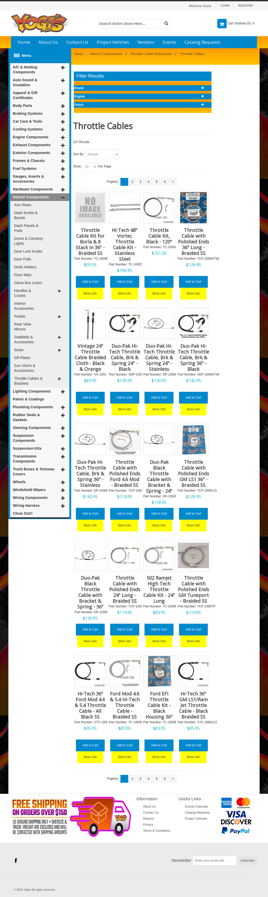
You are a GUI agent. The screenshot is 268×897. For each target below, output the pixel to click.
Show (77, 166)
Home (24, 42)
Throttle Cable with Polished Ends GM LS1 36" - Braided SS (193, 473)
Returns (148, 818)
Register (245, 5)
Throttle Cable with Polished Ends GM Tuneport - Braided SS (193, 589)
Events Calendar (196, 806)
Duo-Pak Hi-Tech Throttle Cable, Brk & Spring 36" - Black (193, 357)
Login (225, 5)
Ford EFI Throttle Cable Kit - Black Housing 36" (159, 705)
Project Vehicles (113, 42)
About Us (48, 42)
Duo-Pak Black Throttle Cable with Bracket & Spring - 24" (159, 476)
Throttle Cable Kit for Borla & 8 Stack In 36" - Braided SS (90, 241)
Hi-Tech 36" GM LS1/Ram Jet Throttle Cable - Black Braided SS (193, 705)
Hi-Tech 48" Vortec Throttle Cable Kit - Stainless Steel (124, 244)
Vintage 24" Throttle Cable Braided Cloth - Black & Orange (90, 357)
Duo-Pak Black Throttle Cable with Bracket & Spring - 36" (90, 592)
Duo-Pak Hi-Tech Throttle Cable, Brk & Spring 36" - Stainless (90, 473)
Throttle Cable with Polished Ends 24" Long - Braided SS (124, 589)
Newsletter (182, 860)
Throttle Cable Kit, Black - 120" (159, 236)
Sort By (78, 154)
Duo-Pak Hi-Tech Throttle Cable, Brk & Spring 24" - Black (124, 357)
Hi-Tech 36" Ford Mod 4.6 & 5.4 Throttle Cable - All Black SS (90, 705)
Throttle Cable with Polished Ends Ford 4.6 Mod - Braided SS (124, 473)
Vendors (145, 42)
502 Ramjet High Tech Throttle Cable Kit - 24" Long (159, 589)
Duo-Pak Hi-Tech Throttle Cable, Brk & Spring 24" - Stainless (159, 357)
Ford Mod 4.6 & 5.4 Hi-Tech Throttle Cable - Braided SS (124, 705)
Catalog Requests (202, 42)
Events (169, 42)
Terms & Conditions (156, 831)
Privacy (148, 825)
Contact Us (77, 42)
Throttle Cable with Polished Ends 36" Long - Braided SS (193, 241)
